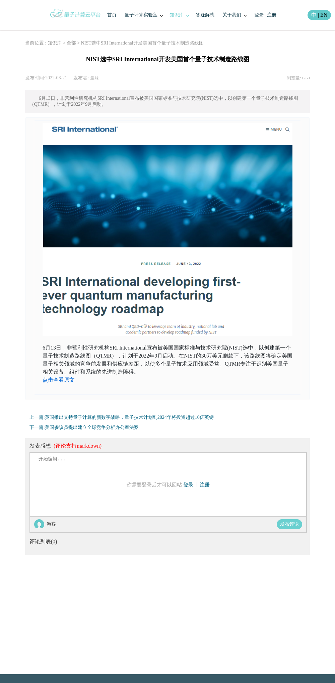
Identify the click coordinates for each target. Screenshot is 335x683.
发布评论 (289, 524)
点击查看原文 (59, 380)
